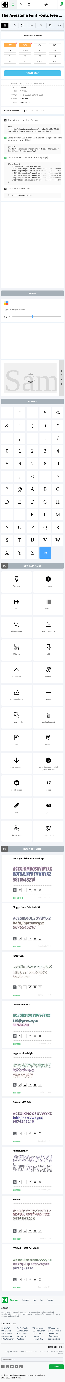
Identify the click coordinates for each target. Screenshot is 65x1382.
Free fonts (4, 4)
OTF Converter (53, 1328)
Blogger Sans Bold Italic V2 (26, 907)
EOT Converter (22, 1331)
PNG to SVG (5, 1328)
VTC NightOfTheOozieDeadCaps (29, 858)
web (25, 45)
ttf (10, 45)
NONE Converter (7, 1339)
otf (39, 51)
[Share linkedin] (21, 1366)
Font (30, 103)
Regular (23, 87)
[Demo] (22, 25)
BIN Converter (22, 1334)
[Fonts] (60, 25)
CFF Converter (6, 1336)
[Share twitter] (12, 1366)
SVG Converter (6, 1331)
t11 (25, 62)
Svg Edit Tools (22, 1328)
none (55, 62)
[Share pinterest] (16, 1366)
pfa (54, 51)
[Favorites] (13, 25)
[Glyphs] (32, 25)
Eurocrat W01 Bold (22, 1102)
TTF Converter (38, 1328)
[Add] (4, 25)
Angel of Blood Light (23, 1053)
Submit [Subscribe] (56, 1367)
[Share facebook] (3, 1366)
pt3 (25, 56)
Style (34, 1300)
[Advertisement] (32, 244)
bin (10, 56)
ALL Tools (20, 1339)
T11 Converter (38, 1336)
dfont (39, 62)
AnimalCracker (20, 1150)
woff (10, 51)
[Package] (41, 25)
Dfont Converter (54, 1336)
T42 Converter (22, 1336)
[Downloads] (25, 890)
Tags (41, 1300)
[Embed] (35, 890)
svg (39, 45)
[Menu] (29, 4)
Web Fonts (14, 1300)
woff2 (25, 51)
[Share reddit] (7, 1366)
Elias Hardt (24, 99)
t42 (10, 62)
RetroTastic (18, 956)
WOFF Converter (39, 1331)
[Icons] (50, 25)
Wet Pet (17, 1199)
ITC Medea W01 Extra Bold (26, 1248)
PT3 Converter (38, 1334)
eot (54, 45)
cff (54, 56)
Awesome (23, 103)
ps (40, 56)
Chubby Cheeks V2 (22, 1004)
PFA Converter (6, 1334)
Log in (45, 5)
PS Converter (53, 1334)
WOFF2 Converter (54, 1331)
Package (50, 1300)
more (45, 553)
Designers (25, 1300)
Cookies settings (54, 1339)
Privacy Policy (38, 1339)
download (32, 73)
